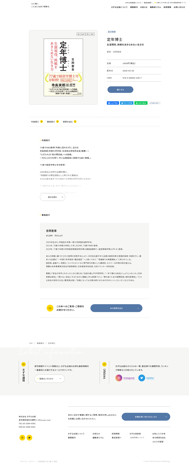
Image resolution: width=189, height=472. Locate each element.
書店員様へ (139, 5)
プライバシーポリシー (27, 464)
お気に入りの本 (159, 437)
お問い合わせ (177, 11)
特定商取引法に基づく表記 (47, 464)
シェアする (113, 103)
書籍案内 (131, 11)
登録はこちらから (50, 381)
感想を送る (72, 121)
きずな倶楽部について (124, 5)
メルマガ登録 (158, 445)
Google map (46, 422)
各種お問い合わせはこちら (151, 419)
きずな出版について (117, 11)
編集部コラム (153, 11)
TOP (31, 345)
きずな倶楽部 (135, 437)
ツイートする (126, 103)
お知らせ (141, 11)
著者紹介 (54, 121)
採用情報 (165, 11)
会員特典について (137, 441)
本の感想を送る (124, 309)
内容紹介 (37, 121)
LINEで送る (141, 103)
